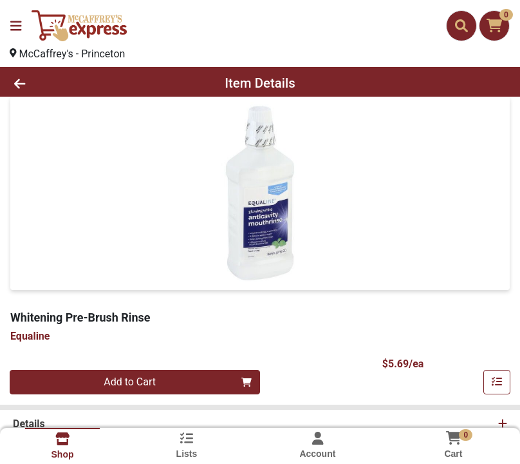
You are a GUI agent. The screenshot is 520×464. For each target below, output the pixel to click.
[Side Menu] (16, 25)
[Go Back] (72, 83)
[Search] (461, 25)
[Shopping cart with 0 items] (494, 25)
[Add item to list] (496, 382)
